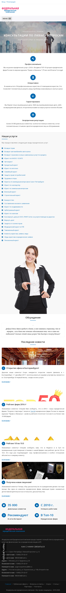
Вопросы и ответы (37, 584)
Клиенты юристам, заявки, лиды (16, 234)
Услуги (48, 584)
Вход (3, 2)
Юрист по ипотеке (11, 168)
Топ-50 (33, 411)
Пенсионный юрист (11, 240)
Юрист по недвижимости (13, 207)
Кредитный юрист (11, 165)
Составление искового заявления (16, 203)
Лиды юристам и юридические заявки (18, 237)
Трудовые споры (10, 178)
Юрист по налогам (11, 213)
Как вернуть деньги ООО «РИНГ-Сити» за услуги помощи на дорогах (29, 217)
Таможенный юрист (11, 230)
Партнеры (28, 587)
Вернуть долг (9, 220)
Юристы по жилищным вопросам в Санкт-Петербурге (24, 182)
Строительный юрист (12, 195)
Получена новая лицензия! (18, 482)
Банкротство (9, 200)
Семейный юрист (10, 172)
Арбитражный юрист (12, 210)
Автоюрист (8, 162)
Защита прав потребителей (14, 175)
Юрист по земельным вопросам (16, 188)
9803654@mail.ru (21, 558)
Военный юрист (10, 192)
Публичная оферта (21, 584)
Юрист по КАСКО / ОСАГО (13, 158)
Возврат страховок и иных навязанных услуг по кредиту (25, 155)
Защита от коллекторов (13, 223)
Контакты (38, 587)
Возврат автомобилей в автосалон (17, 151)
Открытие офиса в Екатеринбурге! (22, 368)
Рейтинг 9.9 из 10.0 (15, 443)
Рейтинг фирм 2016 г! (16, 404)
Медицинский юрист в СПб (14, 227)
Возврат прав (9, 148)
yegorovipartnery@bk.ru (23, 567)
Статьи (56, 584)
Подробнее (6, 382)
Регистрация (11, 2)
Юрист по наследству (12, 185)
